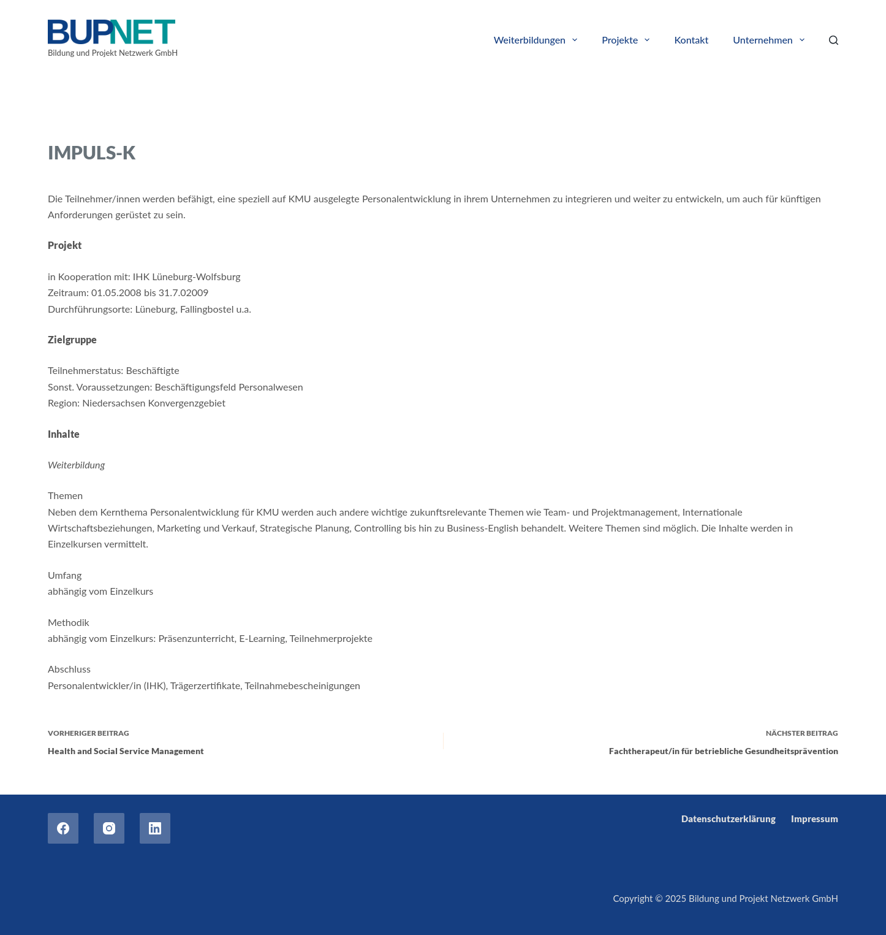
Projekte (628, 39)
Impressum (814, 818)
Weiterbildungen (538, 39)
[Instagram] (109, 828)
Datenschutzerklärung (728, 818)
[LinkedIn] (155, 828)
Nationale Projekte (142, 121)
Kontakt (691, 39)
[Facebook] (63, 828)
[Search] (833, 40)
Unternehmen (771, 39)
